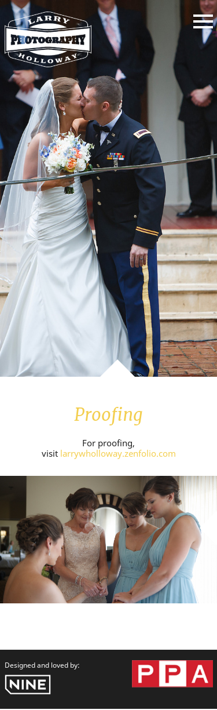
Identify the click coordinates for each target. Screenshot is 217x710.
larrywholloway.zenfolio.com (118, 453)
